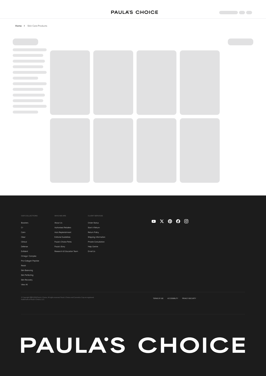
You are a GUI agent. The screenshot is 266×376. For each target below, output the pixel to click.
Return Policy (93, 232)
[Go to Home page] (134, 13)
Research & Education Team (66, 251)
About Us (58, 222)
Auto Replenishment (62, 232)
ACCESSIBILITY (172, 298)
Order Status (93, 222)
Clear (23, 237)
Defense (24, 246)
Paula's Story (59, 246)
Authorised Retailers (62, 227)
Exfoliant (24, 251)
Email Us (91, 251)
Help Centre (93, 246)
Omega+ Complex (28, 256)
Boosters (24, 222)
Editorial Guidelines (62, 237)
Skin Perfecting (27, 275)
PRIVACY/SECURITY (189, 298)
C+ (22, 227)
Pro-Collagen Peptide (30, 260)
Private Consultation (96, 241)
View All (24, 284)
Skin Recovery (26, 279)
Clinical (24, 241)
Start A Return (94, 227)
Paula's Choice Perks (63, 241)
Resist (23, 265)
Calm (23, 232)
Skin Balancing (27, 270)
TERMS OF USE (158, 298)
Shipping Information (96, 237)
